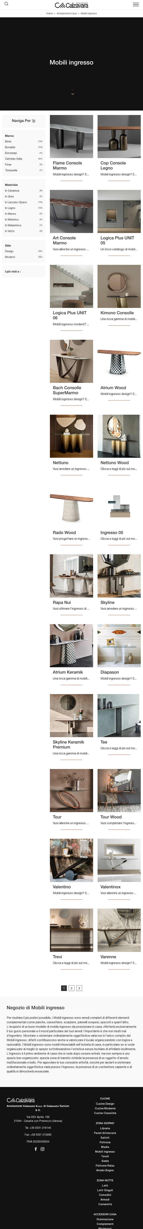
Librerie (105, 1128)
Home (49, 13)
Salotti (105, 1138)
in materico (12, 219)
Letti (105, 1186)
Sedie (105, 1161)
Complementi (105, 1224)
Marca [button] (9, 135)
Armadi (105, 1200)
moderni (10, 257)
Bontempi (11, 153)
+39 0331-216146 (40, 1127)
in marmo (10, 213)
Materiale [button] (11, 184)
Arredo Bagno (105, 1170)
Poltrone (105, 1142)
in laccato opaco (16, 202)
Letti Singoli (105, 1190)
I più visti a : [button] (13, 271)
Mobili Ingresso (105, 1152)
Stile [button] (8, 245)
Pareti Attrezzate (105, 1133)
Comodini (105, 1195)
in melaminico (13, 225)
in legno (10, 208)
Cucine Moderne (105, 1108)
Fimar (8, 164)
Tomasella (11, 170)
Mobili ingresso (89, 13)
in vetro (10, 231)
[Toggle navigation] (136, 4)
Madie (105, 1147)
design (9, 251)
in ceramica (12, 190)
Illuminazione (105, 1219)
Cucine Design (105, 1104)
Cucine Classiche (105, 1113)
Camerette (105, 1204)
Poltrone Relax (105, 1166)
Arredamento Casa (67, 13)
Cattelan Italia (13, 158)
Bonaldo (10, 147)
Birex (8, 141)
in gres (9, 196)
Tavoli (105, 1156)
